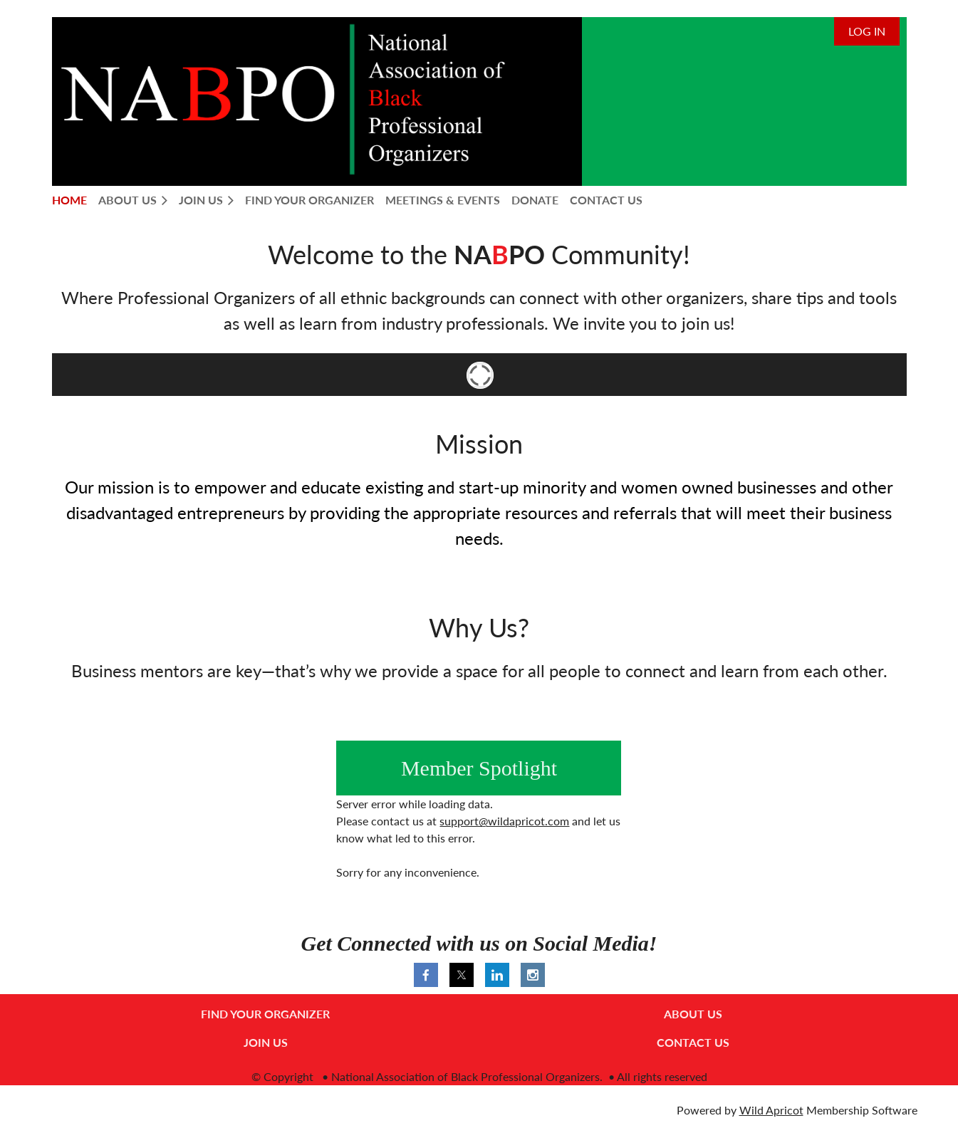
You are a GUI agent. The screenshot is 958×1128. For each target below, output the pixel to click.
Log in (866, 31)
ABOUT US (693, 1013)
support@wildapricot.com (504, 820)
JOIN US (266, 1042)
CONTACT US (693, 1042)
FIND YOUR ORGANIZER (265, 1013)
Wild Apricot (771, 1110)
